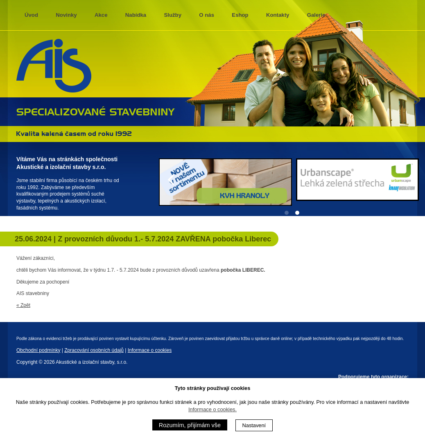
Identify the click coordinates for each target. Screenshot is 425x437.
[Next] (412, 180)
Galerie (316, 15)
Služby (173, 15)
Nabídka (135, 15)
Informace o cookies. (212, 409)
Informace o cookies (150, 350)
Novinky (66, 15)
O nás (206, 15)
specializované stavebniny (95, 110)
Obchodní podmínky (38, 350)
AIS (53, 66)
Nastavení (254, 425)
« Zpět (23, 305)
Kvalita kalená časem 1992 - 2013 (74, 133)
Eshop (240, 15)
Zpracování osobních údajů (94, 350)
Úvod (31, 15)
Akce (101, 15)
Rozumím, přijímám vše (190, 425)
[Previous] (172, 180)
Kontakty (277, 15)
